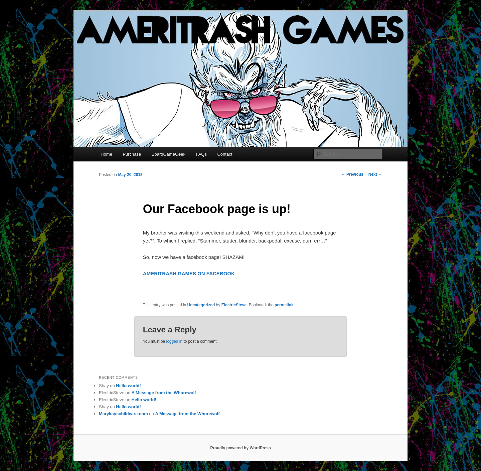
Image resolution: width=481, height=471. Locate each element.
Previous (352, 174)
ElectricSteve (234, 305)
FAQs (201, 154)
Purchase (132, 154)
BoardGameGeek (168, 154)
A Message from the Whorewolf (164, 392)
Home (106, 154)
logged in (174, 341)
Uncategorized (201, 305)
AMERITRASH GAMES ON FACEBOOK (189, 273)
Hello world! (128, 385)
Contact (224, 154)
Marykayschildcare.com (123, 413)
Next (375, 174)
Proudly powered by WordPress (240, 448)
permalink (284, 305)
